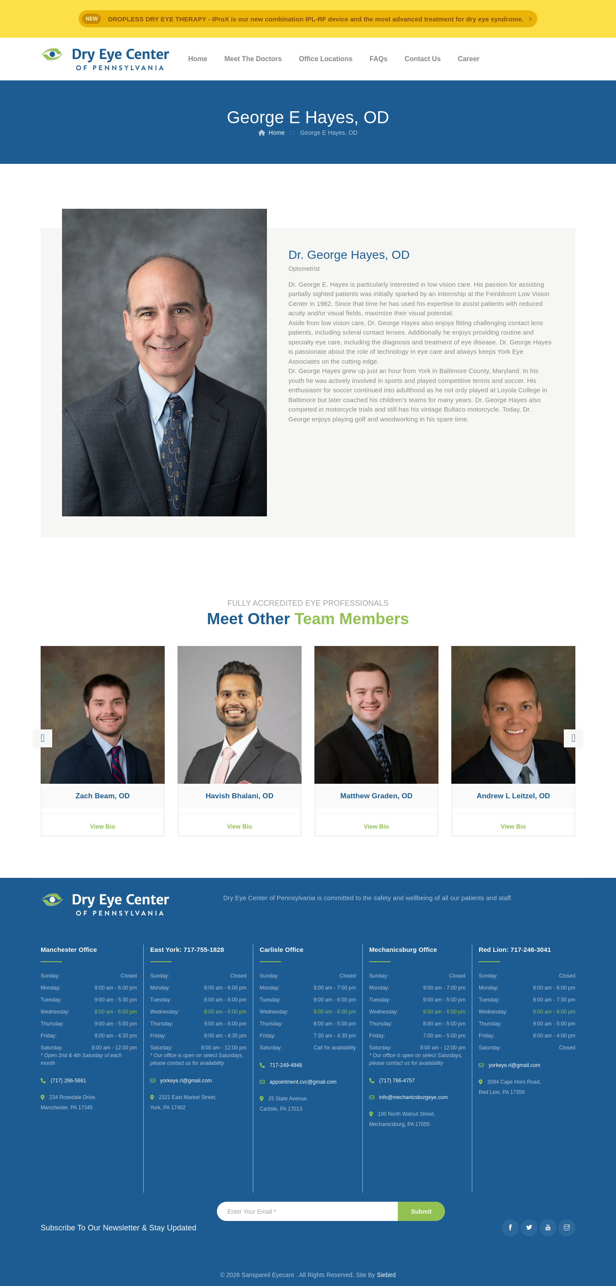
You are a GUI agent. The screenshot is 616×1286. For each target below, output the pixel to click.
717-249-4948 (286, 1065)
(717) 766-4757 (397, 1081)
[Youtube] (548, 1227)
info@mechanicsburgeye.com (413, 1097)
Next (573, 738)
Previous (43, 738)
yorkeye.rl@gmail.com (186, 1081)
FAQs (379, 58)
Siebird (386, 1274)
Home (197, 58)
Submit (421, 1211)
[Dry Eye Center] (105, 59)
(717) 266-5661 (68, 1081)
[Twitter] (529, 1227)
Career (469, 58)
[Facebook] (510, 1227)
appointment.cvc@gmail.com (303, 1082)
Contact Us (423, 58)
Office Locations (325, 58)
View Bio (103, 826)
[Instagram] (566, 1227)
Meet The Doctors (252, 58)
